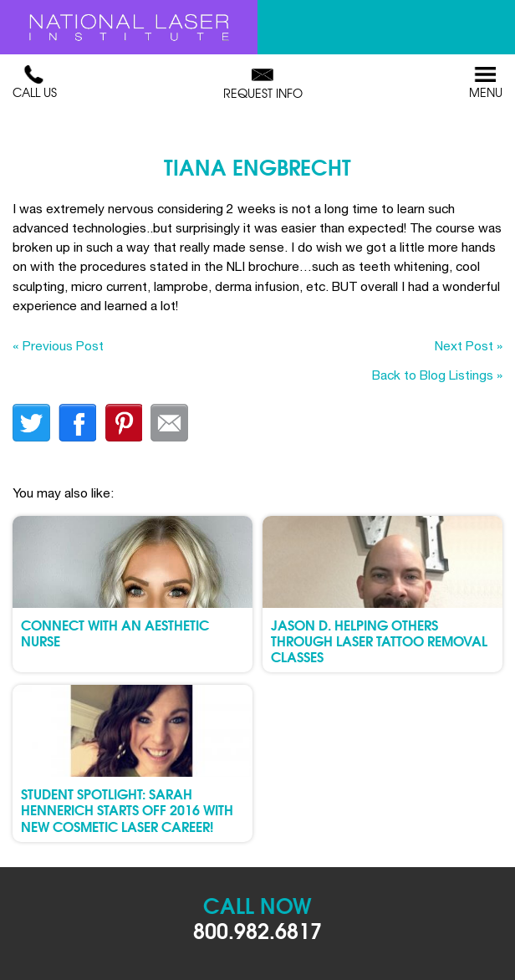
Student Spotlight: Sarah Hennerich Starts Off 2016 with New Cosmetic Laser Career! (127, 809)
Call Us (35, 82)
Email (169, 423)
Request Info (263, 83)
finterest (123, 423)
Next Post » (468, 345)
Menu (485, 82)
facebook (77, 423)
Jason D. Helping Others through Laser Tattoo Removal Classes (379, 640)
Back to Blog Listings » (437, 374)
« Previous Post (58, 345)
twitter (31, 423)
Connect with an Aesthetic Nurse (115, 632)
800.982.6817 (257, 929)
